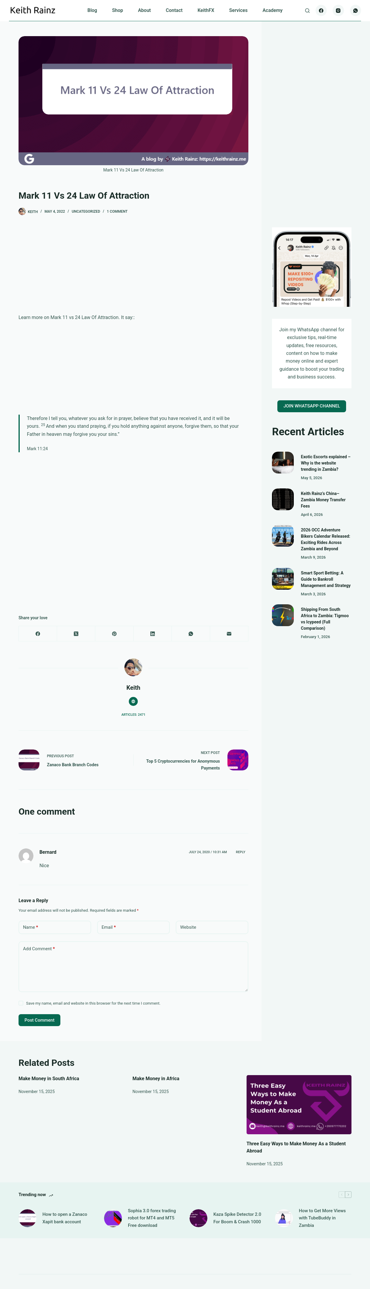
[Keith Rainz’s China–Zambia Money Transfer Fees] (283, 499)
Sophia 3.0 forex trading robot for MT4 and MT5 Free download (152, 1218)
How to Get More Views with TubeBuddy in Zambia (322, 1218)
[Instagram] (338, 10)
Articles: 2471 (133, 715)
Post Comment (39, 1020)
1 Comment (117, 211)
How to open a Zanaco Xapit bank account (64, 1218)
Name (30, 927)
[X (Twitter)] (76, 633)
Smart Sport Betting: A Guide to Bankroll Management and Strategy (326, 579)
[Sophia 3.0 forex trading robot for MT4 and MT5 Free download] (113, 1218)
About (144, 10)
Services (238, 10)
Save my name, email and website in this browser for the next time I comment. (93, 1003)
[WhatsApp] (355, 10)
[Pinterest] (114, 633)
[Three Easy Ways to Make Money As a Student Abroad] (299, 1104)
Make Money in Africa (155, 1078)
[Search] (307, 10)
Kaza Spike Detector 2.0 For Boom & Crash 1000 (237, 1218)
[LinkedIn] (153, 633)
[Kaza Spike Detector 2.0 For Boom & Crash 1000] (198, 1218)
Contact (174, 10)
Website (188, 927)
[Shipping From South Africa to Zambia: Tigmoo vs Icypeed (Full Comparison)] (283, 615)
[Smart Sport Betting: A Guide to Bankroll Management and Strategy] (283, 579)
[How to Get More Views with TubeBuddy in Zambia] (284, 1218)
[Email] (229, 633)
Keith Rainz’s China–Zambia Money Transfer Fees (323, 499)
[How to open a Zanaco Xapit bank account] (27, 1218)
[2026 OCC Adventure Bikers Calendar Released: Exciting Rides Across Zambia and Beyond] (283, 536)
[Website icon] (133, 701)
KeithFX (206, 10)
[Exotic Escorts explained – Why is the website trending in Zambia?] (283, 462)
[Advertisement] (133, 269)
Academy (272, 10)
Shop (117, 10)
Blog (92, 10)
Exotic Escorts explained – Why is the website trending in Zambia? (326, 463)
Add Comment (39, 949)
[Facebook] (321, 10)
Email (109, 927)
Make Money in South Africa (49, 1078)
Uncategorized (86, 211)
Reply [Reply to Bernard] (240, 852)
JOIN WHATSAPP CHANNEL (311, 406)
